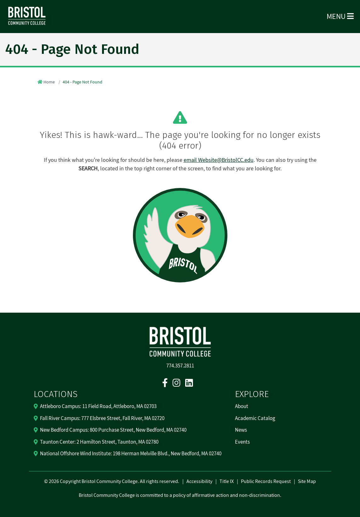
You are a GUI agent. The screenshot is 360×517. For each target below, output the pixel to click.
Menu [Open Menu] (340, 16)
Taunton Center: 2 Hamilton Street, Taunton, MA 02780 (99, 442)
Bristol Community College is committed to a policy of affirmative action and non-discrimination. (180, 495)
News (241, 430)
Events (242, 442)
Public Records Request (266, 481)
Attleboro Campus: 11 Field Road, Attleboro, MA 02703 (98, 406)
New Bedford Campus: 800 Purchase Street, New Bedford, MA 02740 (113, 430)
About (241, 406)
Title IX (227, 481)
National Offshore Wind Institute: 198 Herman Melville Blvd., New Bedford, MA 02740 (130, 453)
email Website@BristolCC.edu (219, 160)
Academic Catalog (255, 418)
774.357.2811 (180, 365)
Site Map (307, 481)
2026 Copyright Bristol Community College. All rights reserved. (113, 481)
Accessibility (199, 481)
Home (49, 82)
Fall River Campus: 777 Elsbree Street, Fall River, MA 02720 (102, 418)
